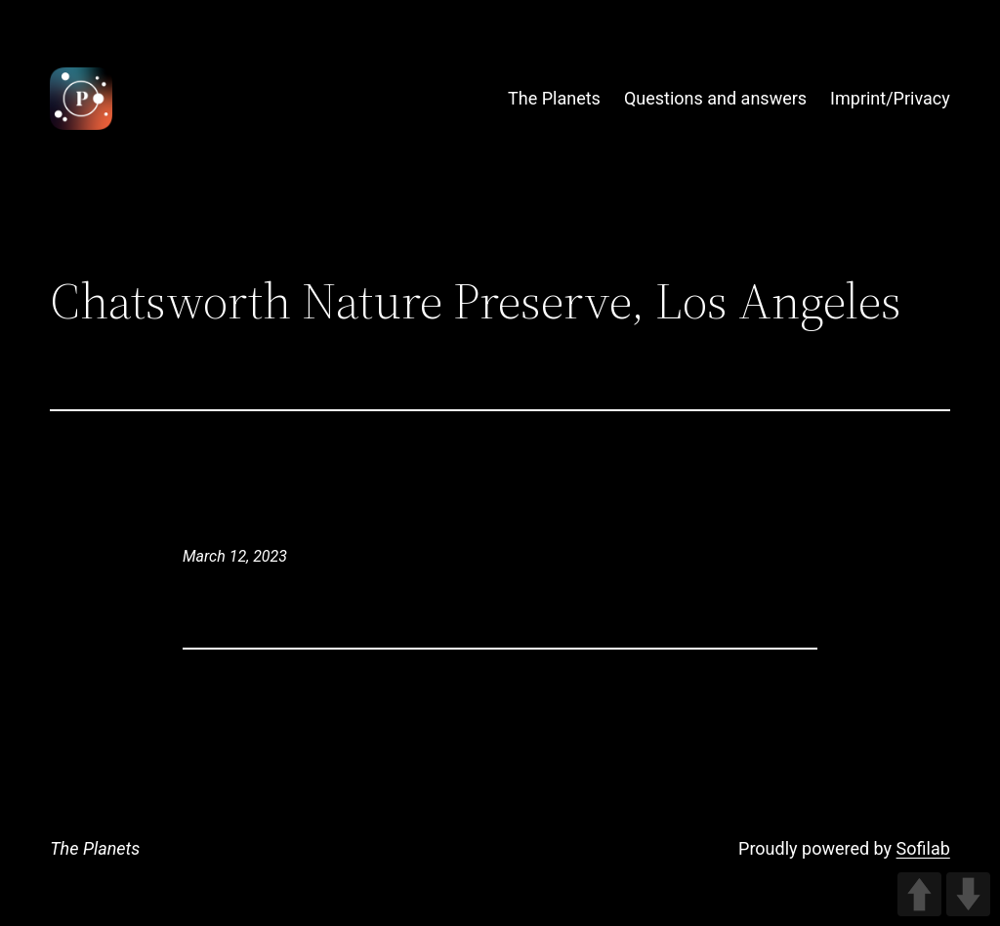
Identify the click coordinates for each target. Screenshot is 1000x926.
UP (919, 894)
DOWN (968, 894)
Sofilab (923, 848)
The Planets (95, 848)
